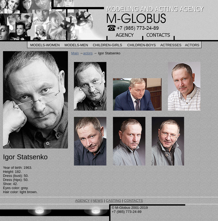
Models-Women (45, 45)
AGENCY (82, 201)
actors (88, 53)
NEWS (98, 201)
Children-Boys (141, 45)
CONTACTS (133, 201)
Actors (192, 45)
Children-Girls (107, 45)
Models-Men (76, 45)
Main (75, 53)
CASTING (113, 201)
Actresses (170, 45)
